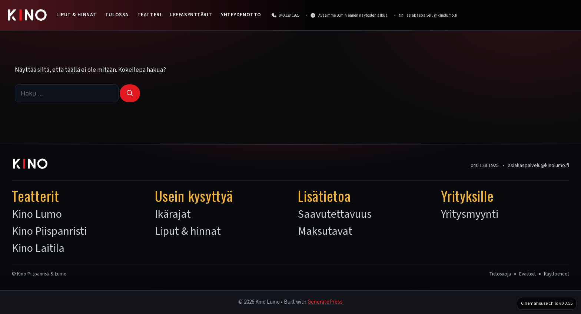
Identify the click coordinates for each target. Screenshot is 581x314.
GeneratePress (325, 302)
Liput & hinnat (76, 15)
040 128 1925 (485, 165)
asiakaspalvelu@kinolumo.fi (538, 165)
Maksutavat (325, 231)
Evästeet (527, 274)
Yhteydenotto (241, 15)
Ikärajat (173, 214)
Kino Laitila (38, 248)
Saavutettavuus (335, 214)
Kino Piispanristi (49, 231)
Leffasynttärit (191, 15)
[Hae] (130, 93)
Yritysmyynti (469, 214)
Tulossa (117, 15)
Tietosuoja (500, 274)
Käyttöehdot (556, 274)
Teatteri (149, 15)
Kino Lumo (37, 214)
